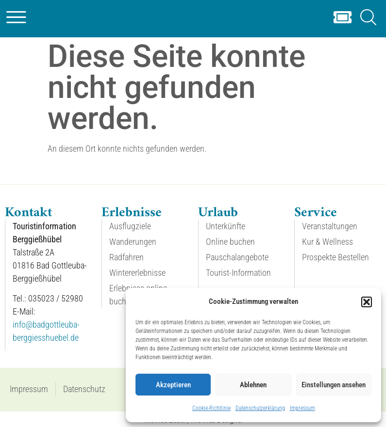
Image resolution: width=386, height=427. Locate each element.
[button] (366, 302)
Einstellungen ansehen (334, 384)
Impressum (302, 408)
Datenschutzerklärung (260, 408)
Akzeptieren (173, 384)
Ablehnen (253, 384)
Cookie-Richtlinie (211, 408)
